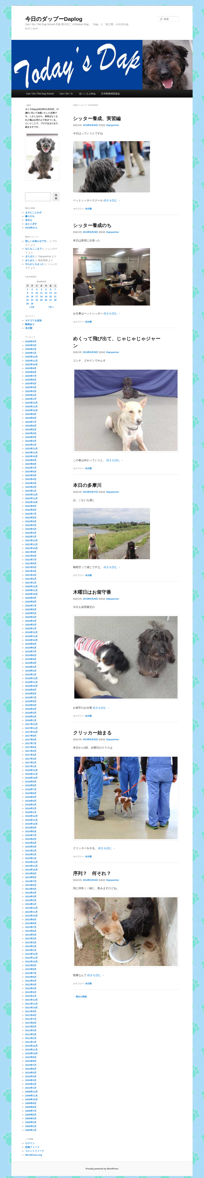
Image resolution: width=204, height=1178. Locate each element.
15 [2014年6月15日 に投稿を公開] (27, 296)
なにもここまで (33, 248)
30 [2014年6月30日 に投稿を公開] (32, 303)
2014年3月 (30, 896)
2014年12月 (31, 862)
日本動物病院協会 (110, 93)
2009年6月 (30, 1114)
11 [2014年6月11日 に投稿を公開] (41, 293)
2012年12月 (31, 954)
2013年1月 (30, 950)
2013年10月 (31, 915)
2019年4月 (30, 663)
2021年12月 (31, 540)
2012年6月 (30, 977)
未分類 (88, 208)
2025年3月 (30, 391)
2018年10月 (31, 686)
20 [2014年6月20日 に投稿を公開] (50, 296)
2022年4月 (30, 525)
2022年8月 (30, 509)
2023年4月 (30, 479)
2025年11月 (31, 360)
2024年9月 (30, 414)
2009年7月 (30, 1111)
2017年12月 (31, 724)
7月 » (51, 307)
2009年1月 (30, 1130)
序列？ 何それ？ (92, 873)
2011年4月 (30, 1030)
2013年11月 (31, 912)
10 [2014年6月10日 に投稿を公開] (37, 293)
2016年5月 (30, 797)
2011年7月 (30, 1019)
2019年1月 (30, 674)
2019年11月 (31, 636)
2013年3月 (30, 942)
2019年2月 (30, 670)
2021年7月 (30, 559)
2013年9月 (30, 919)
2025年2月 (30, 395)
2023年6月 (30, 471)
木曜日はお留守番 (92, 592)
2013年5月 (30, 934)
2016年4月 (30, 800)
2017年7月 (30, 743)
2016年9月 (30, 781)
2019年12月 (31, 632)
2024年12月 (31, 402)
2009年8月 (30, 1107)
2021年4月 (30, 571)
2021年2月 (30, 578)
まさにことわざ (33, 212)
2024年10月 (31, 410)
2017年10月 (31, 732)
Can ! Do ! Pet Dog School (40, 93)
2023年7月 (30, 467)
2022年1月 (30, 536)
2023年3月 (30, 483)
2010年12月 (31, 1045)
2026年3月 (30, 345)
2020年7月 (30, 605)
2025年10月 (31, 364)
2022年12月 (31, 494)
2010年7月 (30, 1065)
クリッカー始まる (92, 733)
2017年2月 (30, 762)
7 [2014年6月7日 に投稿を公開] (55, 289)
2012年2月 (30, 992)
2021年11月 (31, 544)
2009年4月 (30, 1118)
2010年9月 (30, 1057)
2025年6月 (30, 379)
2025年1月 (30, 399)
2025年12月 (31, 356)
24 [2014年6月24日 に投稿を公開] (37, 300)
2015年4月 (30, 846)
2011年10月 (31, 1007)
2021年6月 (30, 563)
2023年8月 (30, 464)
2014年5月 (30, 889)
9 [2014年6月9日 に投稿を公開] (32, 293)
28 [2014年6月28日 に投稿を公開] (55, 300)
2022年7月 (30, 513)
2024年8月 (30, 418)
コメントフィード (34, 1151)
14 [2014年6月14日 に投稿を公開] (55, 293)
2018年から (31, 227)
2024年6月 (30, 425)
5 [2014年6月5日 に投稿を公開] (46, 289)
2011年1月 (30, 1042)
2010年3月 (30, 1080)
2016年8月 (30, 785)
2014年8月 (30, 877)
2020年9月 (30, 598)
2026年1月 (30, 353)
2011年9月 (30, 1011)
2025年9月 (30, 368)
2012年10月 (31, 961)
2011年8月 (30, 1015)
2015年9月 (30, 827)
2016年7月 (30, 789)
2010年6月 (30, 1068)
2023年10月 (31, 456)
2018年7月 (30, 697)
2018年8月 (30, 693)
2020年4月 (30, 617)
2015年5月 (30, 843)
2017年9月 (30, 735)
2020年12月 (31, 586)
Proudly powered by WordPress (102, 1168)
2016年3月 (30, 804)
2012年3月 (30, 988)
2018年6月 (30, 701)
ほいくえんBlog (87, 93)
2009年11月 (31, 1095)
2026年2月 (30, 349)
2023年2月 (30, 487)
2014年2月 (30, 900)
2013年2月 (30, 946)
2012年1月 (30, 996)
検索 (56, 197)
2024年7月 (30, 422)
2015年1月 (30, 858)
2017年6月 (30, 747)
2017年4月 (30, 754)
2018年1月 (30, 720)
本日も (28, 220)
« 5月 (31, 307)
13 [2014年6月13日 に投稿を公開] (50, 293)
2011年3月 (30, 1034)
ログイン (30, 1143)
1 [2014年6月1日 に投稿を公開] (27, 289)
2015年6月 (30, 839)
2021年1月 (30, 582)
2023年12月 (31, 448)
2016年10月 (31, 777)
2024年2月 (30, 441)
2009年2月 (30, 1126)
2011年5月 (30, 1026)
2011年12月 (31, 999)
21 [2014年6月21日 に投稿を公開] (55, 296)
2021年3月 (30, 575)
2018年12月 (31, 678)
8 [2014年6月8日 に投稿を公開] (27, 293)
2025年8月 (30, 372)
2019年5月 (30, 659)
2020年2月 (30, 624)
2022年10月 (31, 502)
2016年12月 (31, 770)
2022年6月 (30, 517)
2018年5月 (30, 705)
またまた (30, 256)
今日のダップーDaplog (53, 19)
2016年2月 (30, 808)
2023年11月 (31, 452)
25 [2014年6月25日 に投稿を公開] (41, 300)
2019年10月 (31, 640)
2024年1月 (30, 444)
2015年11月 (31, 820)
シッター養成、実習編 (97, 118)
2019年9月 (30, 644)
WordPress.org (33, 1155)
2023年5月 (30, 475)
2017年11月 (31, 728)
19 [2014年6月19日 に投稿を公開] (46, 296)
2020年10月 (31, 594)
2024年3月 (30, 437)
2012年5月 (30, 980)
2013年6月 (30, 931)
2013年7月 (30, 927)
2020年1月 (30, 628)
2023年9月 (30, 460)
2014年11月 (31, 866)
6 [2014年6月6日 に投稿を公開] (50, 289)
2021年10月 (31, 548)
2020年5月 (30, 613)
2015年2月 (30, 854)
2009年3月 (30, 1122)
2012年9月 (30, 965)
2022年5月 (30, 521)
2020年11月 (31, 590)
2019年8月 (30, 647)
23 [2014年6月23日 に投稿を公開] (32, 300)
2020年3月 (30, 621)
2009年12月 (31, 1091)
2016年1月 (30, 812)
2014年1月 (30, 904)
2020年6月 (30, 609)
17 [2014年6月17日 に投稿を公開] (37, 296)
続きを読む (112, 200)
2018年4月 (30, 709)
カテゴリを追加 (33, 320)
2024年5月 (30, 429)
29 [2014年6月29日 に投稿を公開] (27, 303)
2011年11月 (31, 1003)
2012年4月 (30, 984)
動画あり (30, 324)
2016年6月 (30, 793)
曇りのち (30, 216)
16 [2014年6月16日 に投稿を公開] (32, 296)
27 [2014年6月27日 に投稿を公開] (50, 300)
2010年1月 (30, 1087)
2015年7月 (30, 835)
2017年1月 (30, 766)
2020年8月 (30, 601)
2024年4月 (30, 433)
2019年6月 (30, 655)
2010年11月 (31, 1049)
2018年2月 (30, 716)
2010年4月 (30, 1076)
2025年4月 (30, 387)
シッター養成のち (92, 225)
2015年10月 (31, 823)
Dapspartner (112, 125)
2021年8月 (30, 555)
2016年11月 (31, 774)
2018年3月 (30, 712)
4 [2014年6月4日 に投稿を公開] (41, 289)
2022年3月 (30, 529)
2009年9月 (30, 1103)
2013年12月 (31, 908)
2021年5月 (30, 567)
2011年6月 (30, 1022)
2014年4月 (30, 892)
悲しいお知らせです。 (37, 241)
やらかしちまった (34, 264)
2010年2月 (30, 1084)
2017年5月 (30, 751)
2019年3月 (30, 667)
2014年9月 (30, 873)
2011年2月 (30, 1038)
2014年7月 (30, 881)
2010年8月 (30, 1061)
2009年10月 (31, 1099)
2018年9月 (30, 689)
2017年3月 (30, 758)
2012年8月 (30, 969)
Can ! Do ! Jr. (66, 93)
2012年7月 (30, 973)
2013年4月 (30, 938)
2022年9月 (30, 506)
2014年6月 (30, 885)
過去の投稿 (80, 996)
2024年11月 (31, 406)
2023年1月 (30, 490)
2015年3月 (30, 850)
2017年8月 (30, 739)
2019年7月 (30, 651)
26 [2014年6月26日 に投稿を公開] (46, 300)
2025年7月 (30, 376)
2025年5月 (30, 383)
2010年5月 (30, 1072)
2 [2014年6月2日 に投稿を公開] (32, 289)
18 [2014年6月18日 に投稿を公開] (41, 296)
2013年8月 (30, 923)
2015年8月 (30, 831)
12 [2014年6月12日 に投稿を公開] (46, 293)
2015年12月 (31, 816)
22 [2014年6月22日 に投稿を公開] (27, 300)
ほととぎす (31, 224)
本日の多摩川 (87, 485)
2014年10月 (31, 869)
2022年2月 (30, 532)
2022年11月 (31, 498)
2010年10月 (31, 1053)
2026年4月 (30, 341)
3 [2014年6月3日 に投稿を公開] (36, 289)
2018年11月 (31, 682)
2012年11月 (31, 957)
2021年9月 (30, 552)
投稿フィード (32, 1147)
